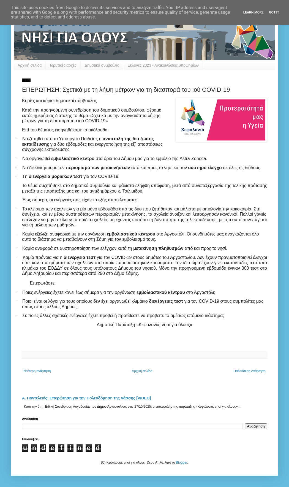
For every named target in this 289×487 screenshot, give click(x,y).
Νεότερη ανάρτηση (37, 371)
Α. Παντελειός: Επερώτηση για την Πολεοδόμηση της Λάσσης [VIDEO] (86, 398)
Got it (274, 12)
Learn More (253, 12)
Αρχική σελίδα (30, 65)
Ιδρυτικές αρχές (63, 65)
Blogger (181, 462)
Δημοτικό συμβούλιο (102, 65)
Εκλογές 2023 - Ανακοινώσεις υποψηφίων (163, 65)
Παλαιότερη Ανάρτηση (249, 371)
